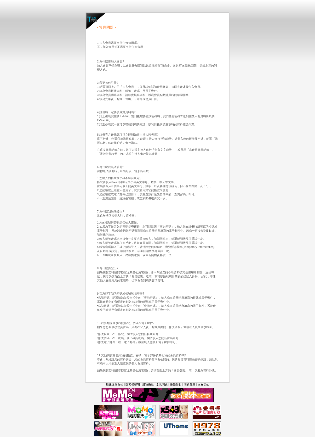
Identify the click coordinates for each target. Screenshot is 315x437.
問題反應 (189, 384)
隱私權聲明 (133, 384)
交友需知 (203, 384)
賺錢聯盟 (175, 384)
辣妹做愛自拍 (114, 384)
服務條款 (148, 384)
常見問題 (162, 384)
